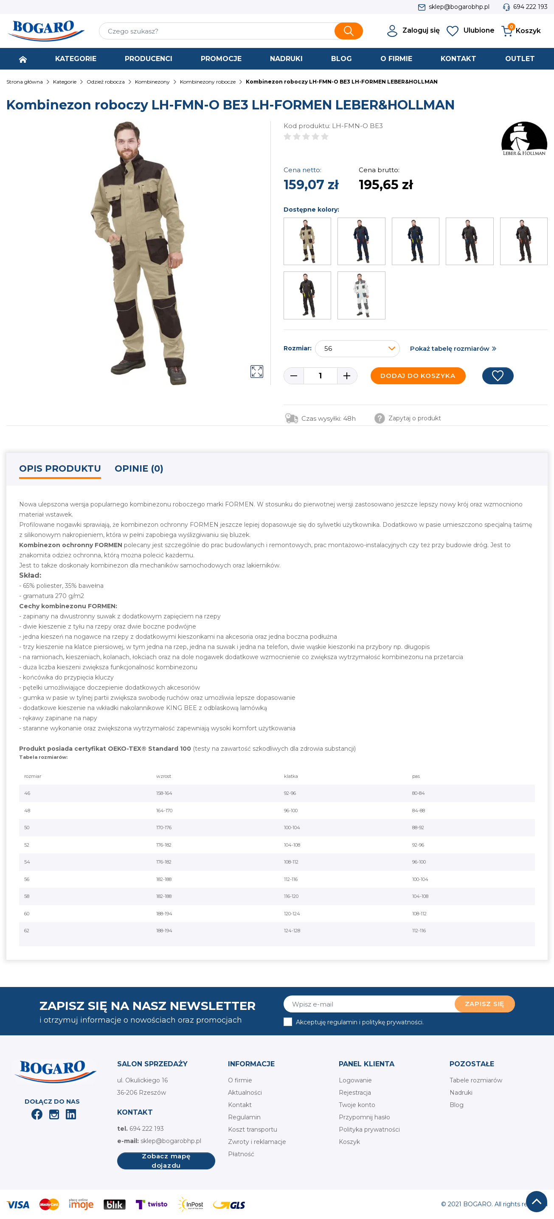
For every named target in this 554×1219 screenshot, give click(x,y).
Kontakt (240, 1105)
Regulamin (244, 1117)
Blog (457, 1105)
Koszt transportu (252, 1129)
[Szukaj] (231, 30)
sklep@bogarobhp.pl (459, 7)
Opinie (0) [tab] (139, 468)
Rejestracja (355, 1092)
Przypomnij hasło (364, 1117)
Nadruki (461, 1092)
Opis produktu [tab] (60, 468)
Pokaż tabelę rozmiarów (449, 348)
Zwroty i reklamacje (257, 1142)
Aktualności (245, 1092)
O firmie (240, 1080)
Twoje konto (357, 1105)
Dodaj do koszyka (417, 376)
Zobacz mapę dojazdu (166, 1160)
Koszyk (349, 1142)
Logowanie (355, 1080)
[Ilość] (320, 376)
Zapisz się (485, 1004)
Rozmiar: (298, 348)
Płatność (241, 1154)
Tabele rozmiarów (476, 1080)
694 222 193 (530, 7)
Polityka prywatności (369, 1129)
